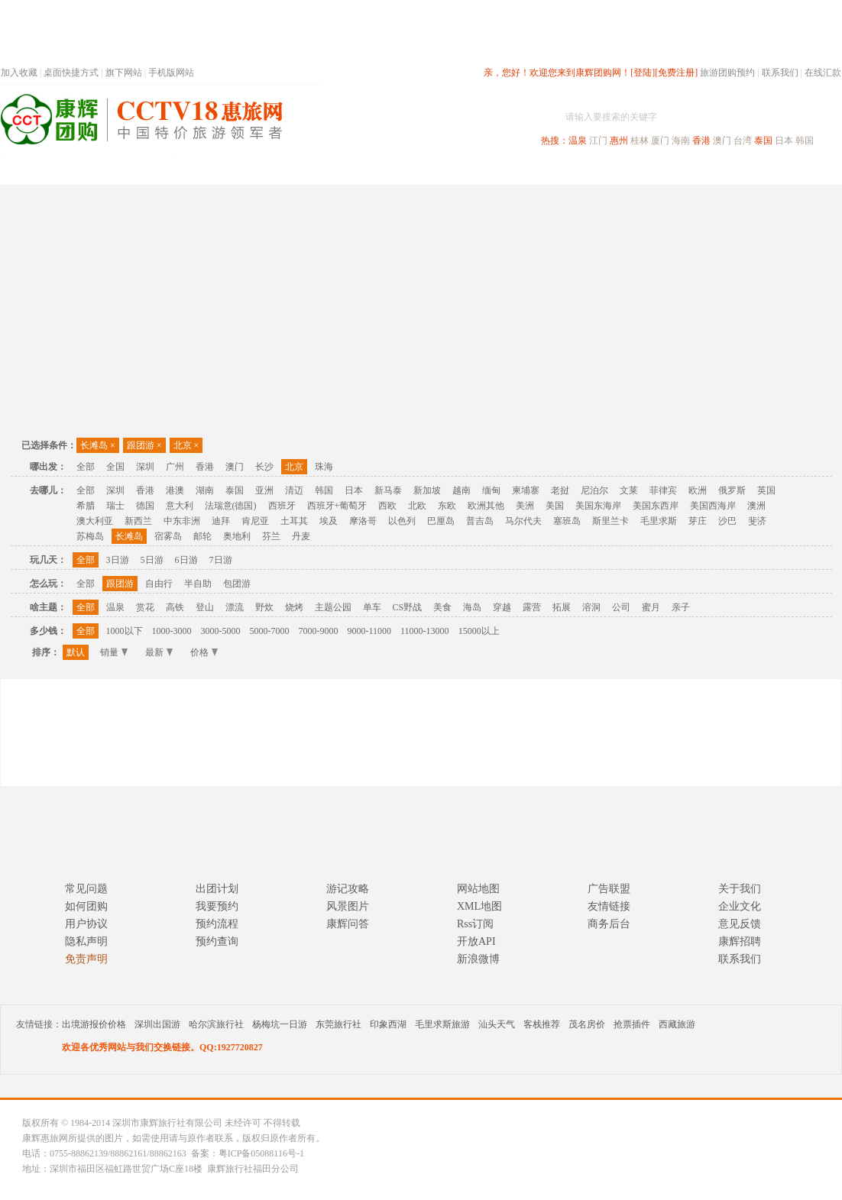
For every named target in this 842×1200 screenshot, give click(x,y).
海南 (681, 140)
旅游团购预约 (727, 72)
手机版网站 (171, 72)
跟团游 (144, 445)
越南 (461, 490)
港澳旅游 (540, 170)
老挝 (560, 490)
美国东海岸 (598, 505)
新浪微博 (478, 959)
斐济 (757, 521)
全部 (85, 466)
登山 (205, 607)
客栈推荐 (541, 1024)
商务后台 (609, 924)
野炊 (264, 607)
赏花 (145, 607)
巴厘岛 (441, 521)
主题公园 (333, 607)
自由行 (159, 583)
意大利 (179, 505)
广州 (175, 466)
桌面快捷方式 (71, 72)
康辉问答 (347, 924)
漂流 (234, 607)
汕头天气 (496, 1024)
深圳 (145, 466)
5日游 (152, 560)
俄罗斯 (732, 490)
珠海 (324, 466)
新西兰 (138, 521)
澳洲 (756, 505)
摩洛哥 (363, 521)
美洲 (525, 505)
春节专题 (265, 170)
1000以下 (124, 631)
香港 (701, 140)
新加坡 (427, 490)
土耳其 (294, 521)
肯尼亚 (255, 521)
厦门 (660, 140)
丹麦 (301, 536)
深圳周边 (334, 170)
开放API (476, 941)
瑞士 (115, 505)
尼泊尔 (594, 490)
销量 (114, 652)
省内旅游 (402, 170)
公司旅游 (804, 170)
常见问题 (86, 888)
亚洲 (264, 490)
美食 (442, 607)
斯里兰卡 (610, 521)
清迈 (294, 490)
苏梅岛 (90, 536)
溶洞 (591, 607)
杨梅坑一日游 (279, 1024)
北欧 (417, 505)
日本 (784, 140)
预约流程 (217, 924)
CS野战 (408, 607)
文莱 (629, 490)
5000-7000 (270, 631)
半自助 (198, 583)
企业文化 (739, 906)
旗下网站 (123, 72)
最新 (159, 652)
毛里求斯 (658, 521)
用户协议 (86, 924)
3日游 (117, 560)
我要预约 (217, 906)
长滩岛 (97, 445)
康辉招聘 (739, 941)
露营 (532, 607)
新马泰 (388, 490)
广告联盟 (609, 888)
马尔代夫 (523, 521)
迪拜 (221, 521)
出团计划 (217, 888)
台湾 (743, 140)
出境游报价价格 (94, 1024)
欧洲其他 (486, 505)
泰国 (763, 140)
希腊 (85, 505)
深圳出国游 (157, 1024)
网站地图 (478, 888)
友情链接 (609, 906)
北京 (186, 445)
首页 (207, 170)
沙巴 (727, 521)
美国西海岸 (713, 505)
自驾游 (672, 170)
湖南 (205, 490)
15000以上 (479, 631)
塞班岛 (567, 521)
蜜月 (651, 607)
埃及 (328, 521)
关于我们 (739, 888)
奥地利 (237, 536)
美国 (555, 505)
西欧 (387, 505)
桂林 (639, 140)
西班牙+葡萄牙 (337, 505)
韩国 (804, 140)
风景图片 (347, 906)
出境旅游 (609, 170)
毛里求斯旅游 (442, 1024)
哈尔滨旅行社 (216, 1024)
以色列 (402, 521)
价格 (204, 652)
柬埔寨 (525, 490)
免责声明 (86, 959)
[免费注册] (676, 72)
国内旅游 (471, 170)
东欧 (447, 505)
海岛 (472, 607)
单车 (372, 607)
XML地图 (479, 906)
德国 (145, 505)
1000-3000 (172, 631)
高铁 (175, 607)
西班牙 (282, 505)
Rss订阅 (475, 924)
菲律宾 (663, 490)
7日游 (220, 560)
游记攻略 (347, 888)
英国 (766, 490)
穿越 (502, 607)
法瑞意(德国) (231, 505)
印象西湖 (388, 1024)
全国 (115, 466)
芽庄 (697, 521)
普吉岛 (480, 521)
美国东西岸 (655, 505)
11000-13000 (424, 631)
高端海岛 (735, 170)
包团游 (237, 583)
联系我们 (780, 72)
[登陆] (642, 72)
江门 (598, 140)
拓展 (561, 607)
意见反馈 (739, 924)
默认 (75, 652)
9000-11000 (370, 631)
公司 (621, 607)
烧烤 (294, 607)
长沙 (264, 466)
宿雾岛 (168, 536)
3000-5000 (221, 631)
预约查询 (217, 941)
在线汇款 (823, 72)
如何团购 (86, 906)
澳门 (722, 140)
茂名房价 (586, 1024)
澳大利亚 (94, 521)
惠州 (619, 140)
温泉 (577, 140)
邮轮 (202, 536)
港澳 (175, 490)
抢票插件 (632, 1024)
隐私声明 (86, 941)
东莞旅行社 (338, 1024)
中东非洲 (182, 521)
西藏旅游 (677, 1024)
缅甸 (491, 490)
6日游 (186, 560)
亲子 (681, 607)
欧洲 (697, 490)
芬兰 (271, 536)
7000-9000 (318, 631)
